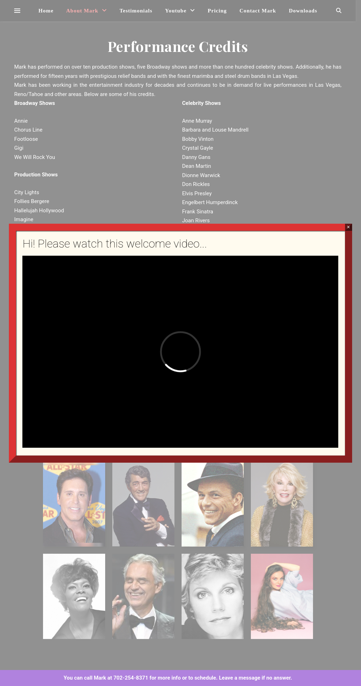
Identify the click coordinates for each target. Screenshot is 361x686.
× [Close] (348, 227)
